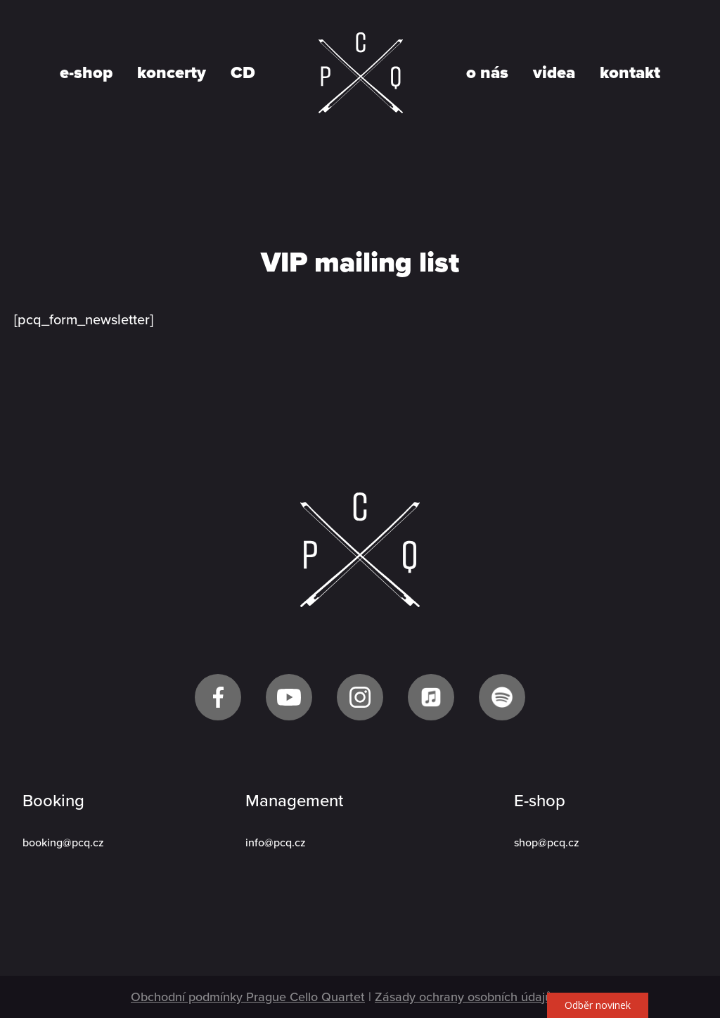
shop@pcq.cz (546, 843)
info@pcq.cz (275, 843)
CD (243, 73)
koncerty (171, 73)
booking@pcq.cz (63, 843)
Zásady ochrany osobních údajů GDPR (482, 997)
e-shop (86, 73)
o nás (487, 73)
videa (554, 73)
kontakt (630, 73)
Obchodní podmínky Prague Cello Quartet (248, 997)
